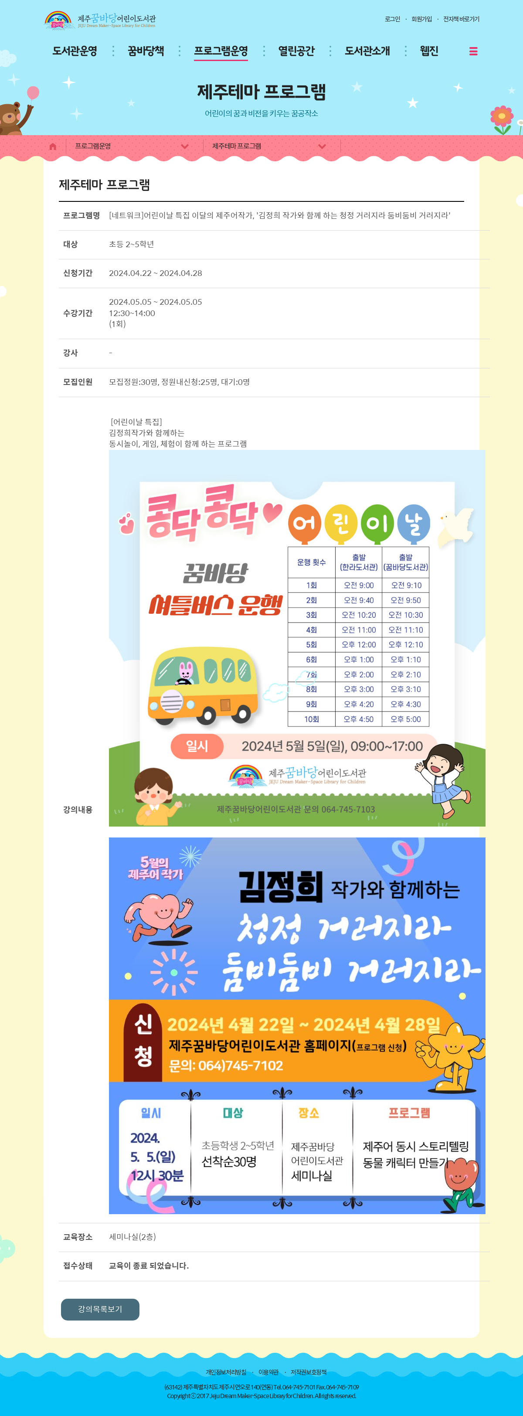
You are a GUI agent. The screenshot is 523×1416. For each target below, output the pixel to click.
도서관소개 (367, 51)
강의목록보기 (100, 1309)
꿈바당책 (145, 51)
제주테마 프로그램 (270, 146)
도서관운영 (74, 51)
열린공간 (296, 51)
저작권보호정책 (308, 1372)
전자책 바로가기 (461, 19)
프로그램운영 (221, 51)
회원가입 (421, 19)
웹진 (429, 51)
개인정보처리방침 (226, 1372)
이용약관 (268, 1372)
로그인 (392, 19)
